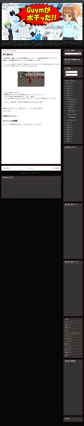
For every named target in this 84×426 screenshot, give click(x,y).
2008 (68, 132)
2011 (68, 125)
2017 (68, 90)
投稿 (68, 72)
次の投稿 (6, 168)
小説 (66, 325)
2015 (68, 95)
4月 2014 (70, 106)
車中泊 (67, 327)
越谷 (66, 355)
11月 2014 (71, 101)
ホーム (31, 168)
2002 (68, 141)
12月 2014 (71, 99)
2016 (68, 93)
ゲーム (67, 347)
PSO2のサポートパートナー (72, 111)
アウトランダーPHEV (71, 333)
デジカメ (67, 336)
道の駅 (67, 352)
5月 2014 (70, 104)
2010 (68, 127)
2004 (68, 136)
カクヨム (67, 62)
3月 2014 (70, 120)
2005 (68, 134)
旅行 (66, 349)
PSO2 (9, 111)
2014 (68, 97)
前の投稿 (56, 168)
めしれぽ (67, 338)
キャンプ (67, 322)
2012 (68, 123)
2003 (68, 139)
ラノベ (67, 341)
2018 (68, 88)
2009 (68, 130)
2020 (68, 83)
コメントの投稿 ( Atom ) (33, 173)
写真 (66, 344)
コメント (69, 74)
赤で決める (71, 108)
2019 (68, 86)
